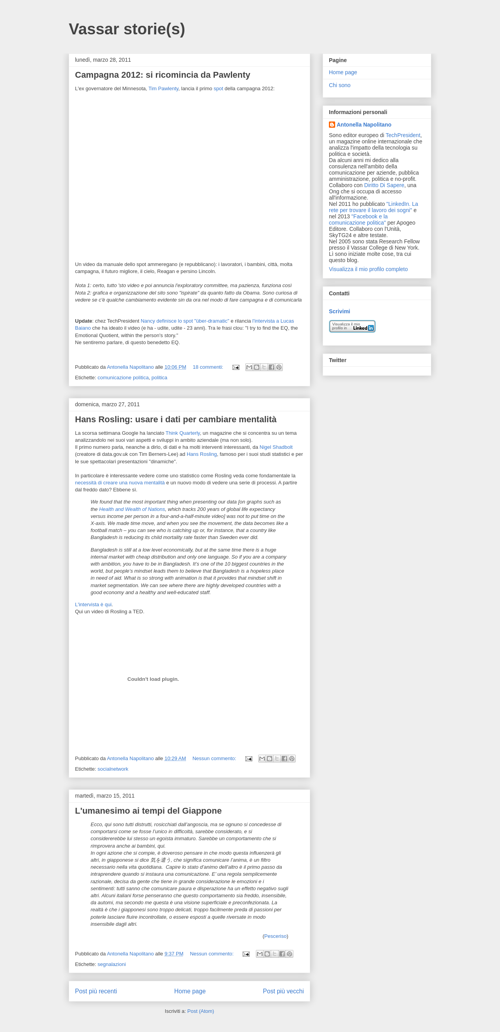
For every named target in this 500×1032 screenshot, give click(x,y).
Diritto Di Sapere (384, 185)
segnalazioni (112, 964)
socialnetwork (113, 769)
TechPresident (403, 135)
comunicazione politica (123, 377)
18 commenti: (209, 367)
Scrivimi (339, 311)
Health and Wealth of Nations (132, 509)
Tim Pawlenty (163, 88)
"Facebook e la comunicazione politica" (358, 219)
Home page (190, 991)
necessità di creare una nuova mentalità (120, 483)
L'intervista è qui (93, 604)
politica (159, 377)
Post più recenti (96, 991)
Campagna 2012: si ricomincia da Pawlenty (162, 75)
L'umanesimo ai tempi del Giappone (148, 811)
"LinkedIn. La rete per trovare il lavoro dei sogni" (373, 207)
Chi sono (339, 85)
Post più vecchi (283, 991)
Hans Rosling (202, 454)
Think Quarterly (183, 433)
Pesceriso (275, 936)
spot (218, 88)
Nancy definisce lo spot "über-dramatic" (185, 321)
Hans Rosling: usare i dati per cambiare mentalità (176, 419)
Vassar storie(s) (127, 28)
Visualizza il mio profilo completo (368, 269)
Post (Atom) (201, 1011)
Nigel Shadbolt (276, 447)
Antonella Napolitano (364, 124)
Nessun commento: (215, 758)
